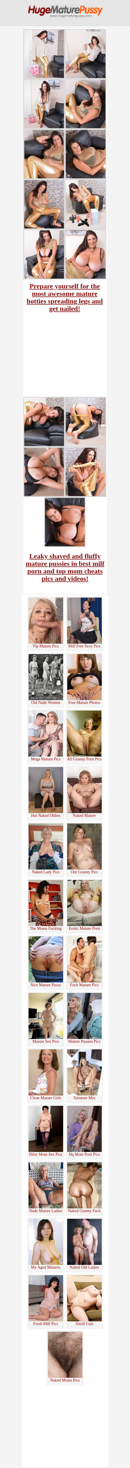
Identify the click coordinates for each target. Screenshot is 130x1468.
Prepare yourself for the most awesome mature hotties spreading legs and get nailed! (65, 297)
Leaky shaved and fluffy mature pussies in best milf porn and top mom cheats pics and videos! (65, 567)
